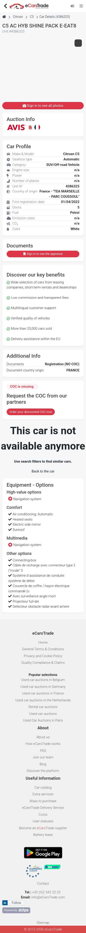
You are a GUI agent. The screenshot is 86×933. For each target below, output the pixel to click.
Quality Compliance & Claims (43, 663)
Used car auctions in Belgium (43, 680)
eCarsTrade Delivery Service (43, 808)
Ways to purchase (43, 801)
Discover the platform (43, 771)
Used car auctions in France (43, 693)
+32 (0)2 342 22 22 (46, 892)
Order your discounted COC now (30, 412)
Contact (43, 883)
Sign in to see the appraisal (43, 254)
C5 (32, 17)
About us (43, 737)
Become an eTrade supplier (43, 828)
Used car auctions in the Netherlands (43, 700)
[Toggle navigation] (81, 6)
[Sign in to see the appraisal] (31, 127)
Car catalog (43, 787)
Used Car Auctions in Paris (43, 720)
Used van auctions (43, 714)
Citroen (18, 17)
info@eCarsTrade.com (48, 897)
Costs (43, 814)
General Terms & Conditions (43, 649)
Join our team (43, 757)
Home (42, 642)
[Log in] (73, 6)
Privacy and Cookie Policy (43, 656)
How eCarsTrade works (43, 744)
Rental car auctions (42, 707)
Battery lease (43, 835)
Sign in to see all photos (43, 106)
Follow (16, 903)
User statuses (43, 821)
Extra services (43, 794)
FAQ (43, 751)
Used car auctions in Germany (43, 687)
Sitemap (43, 923)
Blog (43, 764)
